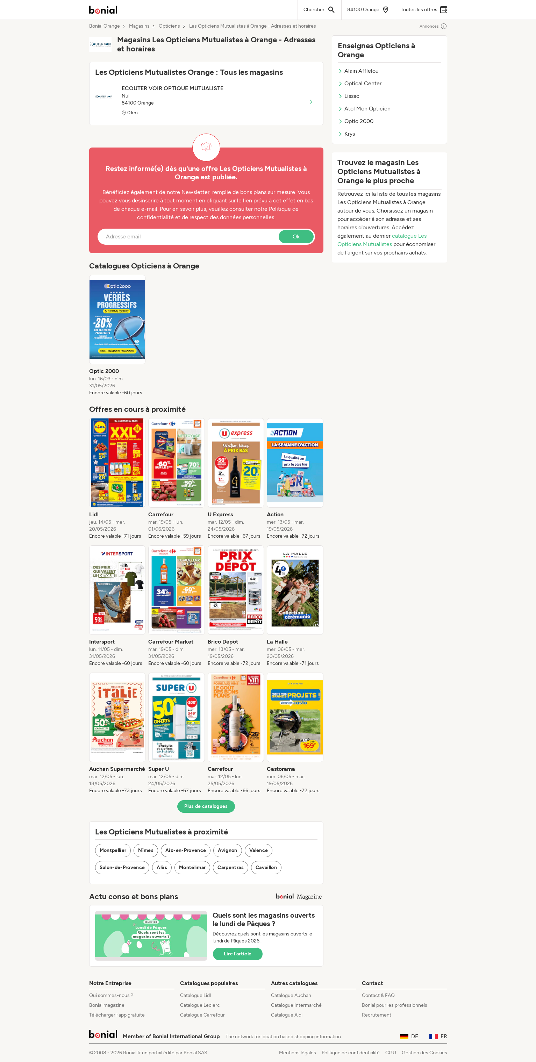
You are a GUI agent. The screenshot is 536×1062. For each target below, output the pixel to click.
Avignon (227, 850)
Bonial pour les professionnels (394, 1005)
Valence (258, 850)
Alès (162, 867)
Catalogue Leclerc (200, 1005)
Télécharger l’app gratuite (117, 1015)
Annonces (433, 26)
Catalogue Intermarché (296, 1005)
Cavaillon (266, 867)
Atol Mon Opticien (364, 108)
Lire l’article (238, 954)
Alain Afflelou (358, 70)
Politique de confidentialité (351, 1053)
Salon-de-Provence (122, 867)
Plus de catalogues (206, 806)
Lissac (348, 96)
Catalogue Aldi (286, 1015)
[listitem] (117, 335)
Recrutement (376, 1015)
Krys (346, 133)
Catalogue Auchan (291, 995)
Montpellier (113, 850)
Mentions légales (297, 1053)
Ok (296, 236)
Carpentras (230, 867)
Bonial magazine (106, 1005)
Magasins (139, 26)
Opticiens (169, 26)
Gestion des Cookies (424, 1053)
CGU (390, 1053)
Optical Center (359, 83)
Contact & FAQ (378, 995)
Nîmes (145, 850)
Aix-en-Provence (185, 850)
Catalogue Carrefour (202, 1015)
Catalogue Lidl (195, 995)
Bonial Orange (104, 26)
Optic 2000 (355, 121)
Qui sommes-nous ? (111, 995)
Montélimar (192, 867)
